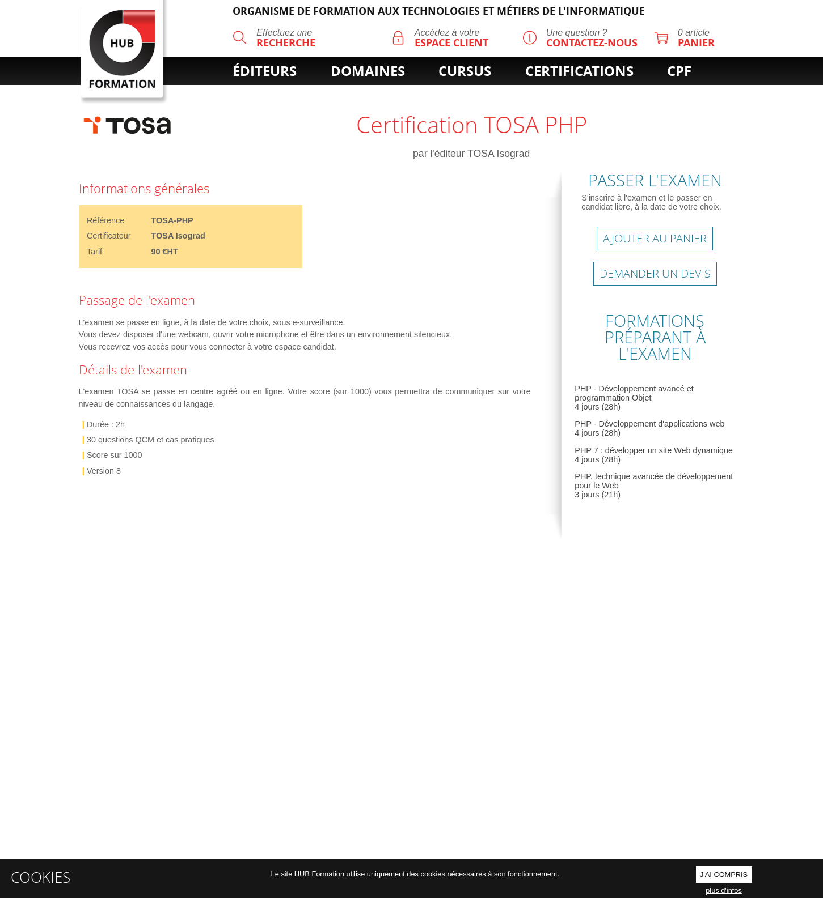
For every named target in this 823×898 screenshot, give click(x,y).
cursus (464, 70)
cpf (679, 70)
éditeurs (265, 70)
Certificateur (109, 235)
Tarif (94, 251)
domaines (368, 70)
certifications (579, 70)
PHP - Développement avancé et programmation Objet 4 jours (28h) (634, 397)
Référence (105, 220)
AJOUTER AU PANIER (655, 238)
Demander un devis (655, 273)
